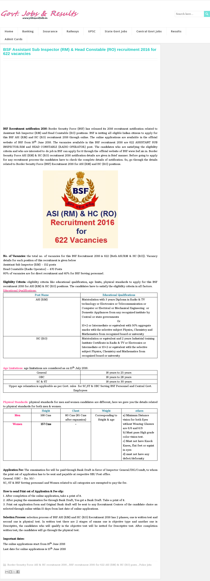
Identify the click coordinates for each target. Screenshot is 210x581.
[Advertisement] (80, 95)
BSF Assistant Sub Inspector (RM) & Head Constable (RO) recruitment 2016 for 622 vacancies (79, 51)
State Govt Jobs (116, 31)
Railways (73, 31)
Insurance (50, 31)
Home (9, 31)
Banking (28, 31)
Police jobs (145, 564)
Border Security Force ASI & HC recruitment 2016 (37, 564)
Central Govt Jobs (149, 31)
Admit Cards (13, 39)
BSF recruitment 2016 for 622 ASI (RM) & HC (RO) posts (103, 564)
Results (176, 31)
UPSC (92, 31)
